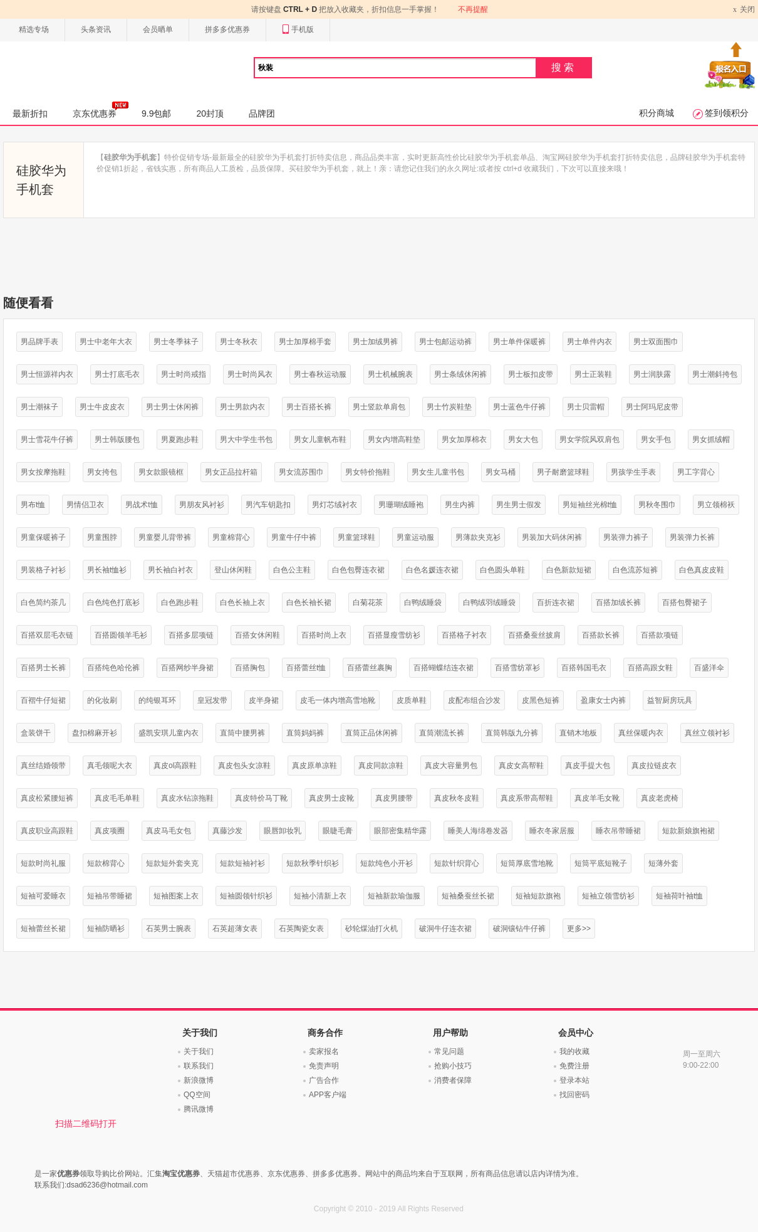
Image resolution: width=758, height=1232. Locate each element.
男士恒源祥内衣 (47, 374)
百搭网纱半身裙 (187, 667)
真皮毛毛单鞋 (117, 798)
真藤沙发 (227, 830)
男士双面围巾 (655, 341)
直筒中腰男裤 (242, 733)
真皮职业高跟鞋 (47, 830)
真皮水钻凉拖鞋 (187, 798)
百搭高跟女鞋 (650, 667)
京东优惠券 (100, 109)
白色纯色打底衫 (113, 602)
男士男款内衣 (242, 407)
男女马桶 (500, 472)
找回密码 (574, 1094)
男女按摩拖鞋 (43, 472)
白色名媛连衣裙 (432, 570)
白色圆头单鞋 (502, 570)
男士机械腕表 (390, 374)
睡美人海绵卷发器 (478, 830)
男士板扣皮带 (530, 374)
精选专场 (34, 29)
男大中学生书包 (246, 439)
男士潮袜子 (39, 407)
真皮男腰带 (394, 798)
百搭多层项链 (191, 635)
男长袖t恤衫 (107, 570)
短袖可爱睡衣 (43, 896)
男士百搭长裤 (308, 407)
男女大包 (523, 439)
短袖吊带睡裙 (109, 896)
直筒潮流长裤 (441, 733)
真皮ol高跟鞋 (175, 765)
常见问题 (449, 1051)
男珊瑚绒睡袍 (400, 504)
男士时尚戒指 (183, 374)
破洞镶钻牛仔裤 (519, 928)
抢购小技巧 (453, 1065)
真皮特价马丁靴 (261, 798)
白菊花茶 (368, 602)
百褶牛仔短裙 (43, 700)
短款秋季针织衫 (312, 863)
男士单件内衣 (589, 341)
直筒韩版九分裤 (511, 733)
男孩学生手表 (633, 472)
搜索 (563, 67)
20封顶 (210, 113)
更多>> (579, 928)
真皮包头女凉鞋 (244, 765)
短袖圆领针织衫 (246, 896)
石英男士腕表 (168, 928)
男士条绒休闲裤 (460, 374)
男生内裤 (460, 504)
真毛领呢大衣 (109, 765)
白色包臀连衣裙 (358, 570)
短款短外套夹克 (172, 863)
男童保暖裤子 (43, 537)
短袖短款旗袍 (538, 896)
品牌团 (262, 113)
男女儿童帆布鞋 (320, 439)
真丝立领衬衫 (707, 733)
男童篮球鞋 (356, 537)
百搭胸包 (250, 667)
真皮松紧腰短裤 (47, 798)
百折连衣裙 (555, 602)
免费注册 (574, 1065)
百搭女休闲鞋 (257, 635)
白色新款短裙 (568, 570)
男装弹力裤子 (625, 537)
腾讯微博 (199, 1109)
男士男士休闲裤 (172, 407)
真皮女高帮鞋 (521, 765)
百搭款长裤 (601, 635)
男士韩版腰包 (117, 439)
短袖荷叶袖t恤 (679, 896)
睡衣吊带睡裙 (618, 830)
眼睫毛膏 (338, 830)
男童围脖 (102, 537)
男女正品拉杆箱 (231, 472)
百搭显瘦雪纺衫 (394, 635)
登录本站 (574, 1080)
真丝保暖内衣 (640, 733)
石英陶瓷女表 (301, 928)
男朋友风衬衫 (201, 504)
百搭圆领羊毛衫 (121, 635)
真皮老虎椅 (659, 798)
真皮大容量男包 (451, 765)
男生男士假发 (518, 504)
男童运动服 (415, 537)
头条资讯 (96, 29)
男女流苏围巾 (301, 472)
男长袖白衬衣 (170, 570)
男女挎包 (102, 472)
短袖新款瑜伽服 (394, 896)
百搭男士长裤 (43, 667)
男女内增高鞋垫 (394, 439)
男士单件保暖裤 (519, 341)
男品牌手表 (39, 341)
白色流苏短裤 (635, 570)
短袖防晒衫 (106, 928)
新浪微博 (199, 1080)
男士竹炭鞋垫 (449, 407)
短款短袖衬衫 (242, 863)
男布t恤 (33, 504)
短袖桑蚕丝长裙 (468, 896)
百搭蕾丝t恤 (306, 667)
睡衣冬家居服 (551, 830)
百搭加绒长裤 (618, 602)
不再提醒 (473, 9)
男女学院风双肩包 (589, 439)
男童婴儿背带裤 (164, 537)
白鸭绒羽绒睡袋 (489, 602)
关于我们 (199, 1051)
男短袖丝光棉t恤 (590, 504)
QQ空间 (197, 1094)
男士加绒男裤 (375, 341)
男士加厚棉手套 (305, 341)
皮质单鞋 (412, 700)
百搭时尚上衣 (323, 635)
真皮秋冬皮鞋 (456, 798)
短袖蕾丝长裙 (43, 928)
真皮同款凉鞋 (380, 765)
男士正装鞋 (593, 374)
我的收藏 (574, 1051)
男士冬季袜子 (176, 341)
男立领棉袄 (716, 504)
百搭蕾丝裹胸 (369, 667)
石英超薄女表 (234, 928)
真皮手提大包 (587, 765)
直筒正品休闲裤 (371, 733)
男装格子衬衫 (43, 570)
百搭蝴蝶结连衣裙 (443, 667)
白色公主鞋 (292, 570)
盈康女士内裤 (603, 700)
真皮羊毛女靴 (597, 798)
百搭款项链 (659, 635)
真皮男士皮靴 (331, 798)
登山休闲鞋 (233, 570)
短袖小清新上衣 (320, 896)
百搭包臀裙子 (684, 602)
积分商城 (656, 113)
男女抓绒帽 (711, 439)
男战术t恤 (141, 504)
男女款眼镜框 (161, 472)
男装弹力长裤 (692, 537)
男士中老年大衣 (106, 341)
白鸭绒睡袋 (423, 602)
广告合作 (324, 1080)
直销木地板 (578, 733)
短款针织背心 (456, 863)
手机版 (298, 30)
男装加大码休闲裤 (552, 537)
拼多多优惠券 (227, 29)
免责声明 (324, 1065)
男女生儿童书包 (438, 472)
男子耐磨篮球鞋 (563, 472)
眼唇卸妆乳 (282, 830)
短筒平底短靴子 (600, 863)
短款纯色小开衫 (386, 863)
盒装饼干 (36, 733)
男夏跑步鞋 (180, 439)
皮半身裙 (264, 700)
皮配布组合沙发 (474, 700)
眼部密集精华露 (400, 830)
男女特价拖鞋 (367, 472)
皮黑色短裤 (540, 700)
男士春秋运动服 (320, 374)
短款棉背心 (106, 863)
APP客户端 (327, 1094)
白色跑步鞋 (180, 602)
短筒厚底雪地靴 (527, 863)
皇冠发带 (212, 700)
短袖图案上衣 (176, 896)
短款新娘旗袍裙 (688, 830)
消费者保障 (453, 1080)
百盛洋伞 (709, 667)
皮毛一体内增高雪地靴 (337, 700)
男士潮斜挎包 (714, 374)
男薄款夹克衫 (478, 537)
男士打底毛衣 (117, 374)
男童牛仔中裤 (293, 537)
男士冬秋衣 (238, 341)
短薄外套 (663, 863)
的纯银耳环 (157, 700)
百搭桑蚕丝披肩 (534, 635)
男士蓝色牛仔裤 (519, 407)
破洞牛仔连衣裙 (445, 928)
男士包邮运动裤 (445, 341)
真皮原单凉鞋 (314, 765)
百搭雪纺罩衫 (517, 667)
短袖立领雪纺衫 (608, 896)
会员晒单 (158, 29)
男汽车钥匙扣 (268, 504)
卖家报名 (324, 1051)
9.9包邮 (156, 113)
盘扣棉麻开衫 (94, 733)
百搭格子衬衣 (464, 635)
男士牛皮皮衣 (102, 407)
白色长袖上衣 (242, 602)
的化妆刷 (102, 700)
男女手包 (656, 439)
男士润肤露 (652, 374)
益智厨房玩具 (669, 700)
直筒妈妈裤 (305, 733)
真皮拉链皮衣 (654, 765)
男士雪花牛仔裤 (47, 439)
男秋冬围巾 (657, 504)
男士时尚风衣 (250, 374)
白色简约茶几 (43, 602)
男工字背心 (696, 472)
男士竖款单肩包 (379, 407)
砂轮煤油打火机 (371, 928)
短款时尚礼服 (43, 863)
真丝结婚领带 (43, 765)
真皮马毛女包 (168, 830)
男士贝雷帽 (586, 407)
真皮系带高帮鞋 (527, 798)
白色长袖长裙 (308, 602)
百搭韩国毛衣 (583, 667)
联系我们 (199, 1065)
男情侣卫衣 (85, 504)
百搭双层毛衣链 (47, 635)
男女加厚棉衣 (464, 439)
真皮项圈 (110, 830)
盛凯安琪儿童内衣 (168, 733)
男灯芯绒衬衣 (334, 504)
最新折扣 (30, 113)
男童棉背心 (231, 537)
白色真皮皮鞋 (701, 570)
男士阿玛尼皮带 (652, 407)
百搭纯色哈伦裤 (113, 667)
